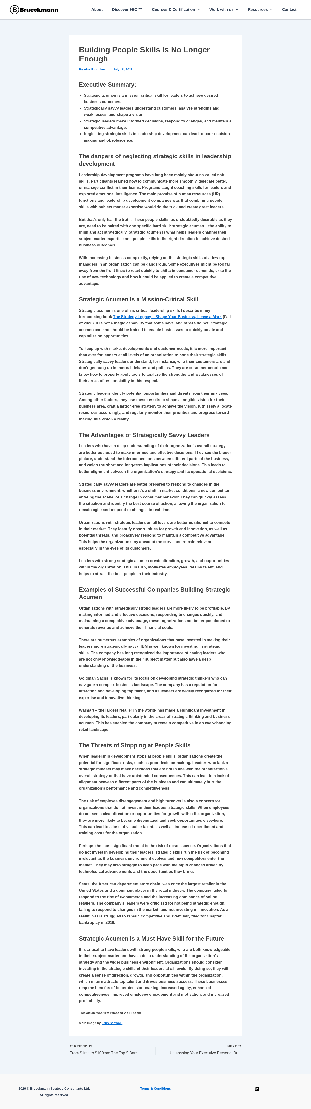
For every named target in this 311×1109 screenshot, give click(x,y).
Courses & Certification (182, 9)
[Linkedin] (257, 1088)
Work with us (228, 9)
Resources (263, 9)
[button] (203, 9)
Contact (290, 10)
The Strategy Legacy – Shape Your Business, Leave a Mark (167, 317)
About (106, 10)
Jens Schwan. (112, 1023)
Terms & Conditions (155, 1088)
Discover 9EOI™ (135, 10)
